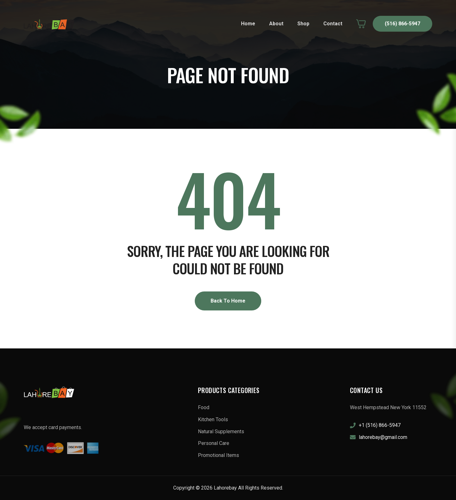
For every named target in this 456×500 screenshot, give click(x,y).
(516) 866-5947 (402, 24)
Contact (332, 24)
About (276, 24)
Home (248, 24)
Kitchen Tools (213, 419)
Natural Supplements (221, 431)
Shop (303, 24)
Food (203, 407)
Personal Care (213, 443)
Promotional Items (218, 455)
